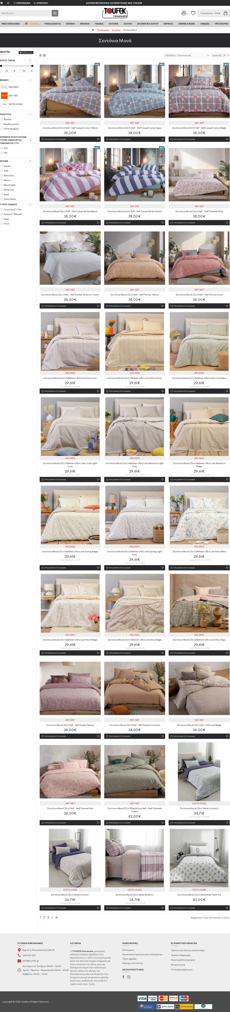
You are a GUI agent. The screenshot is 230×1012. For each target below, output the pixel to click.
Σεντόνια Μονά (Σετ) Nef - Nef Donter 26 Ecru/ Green (70, 296)
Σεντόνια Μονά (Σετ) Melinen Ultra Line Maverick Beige (199, 465)
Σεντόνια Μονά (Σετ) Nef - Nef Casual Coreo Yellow (70, 128)
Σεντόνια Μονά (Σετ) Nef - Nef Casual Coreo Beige (199, 128)
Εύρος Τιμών (7, 60)
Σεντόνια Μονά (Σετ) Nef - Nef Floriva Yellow (134, 296)
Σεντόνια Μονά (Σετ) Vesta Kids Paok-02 (199, 900)
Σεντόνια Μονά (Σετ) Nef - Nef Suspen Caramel (134, 729)
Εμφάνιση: (218, 55)
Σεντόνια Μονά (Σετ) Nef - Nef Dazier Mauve (70, 729)
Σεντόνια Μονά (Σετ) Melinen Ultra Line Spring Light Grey (134, 556)
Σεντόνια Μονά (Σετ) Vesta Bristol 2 (135, 900)
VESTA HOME (199, 808)
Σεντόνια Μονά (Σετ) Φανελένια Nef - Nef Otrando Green (134, 814)
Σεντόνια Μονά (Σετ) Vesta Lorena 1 (70, 900)
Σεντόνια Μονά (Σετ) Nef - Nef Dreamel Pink (199, 212)
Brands (4, 80)
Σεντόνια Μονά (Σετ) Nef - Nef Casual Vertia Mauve (70, 212)
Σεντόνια (116, 30)
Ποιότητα (5, 114)
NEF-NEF (70, 123)
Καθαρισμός (27, 53)
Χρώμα (4, 161)
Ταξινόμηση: (178, 55)
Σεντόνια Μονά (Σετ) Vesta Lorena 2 (199, 813)
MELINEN (70, 374)
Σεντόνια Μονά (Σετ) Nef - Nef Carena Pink (70, 813)
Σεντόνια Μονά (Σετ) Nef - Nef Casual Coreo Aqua (134, 128)
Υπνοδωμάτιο (103, 30)
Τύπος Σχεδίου (8, 204)
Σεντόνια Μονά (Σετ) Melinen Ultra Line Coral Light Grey (70, 467)
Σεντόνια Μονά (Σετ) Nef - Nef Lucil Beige (199, 729)
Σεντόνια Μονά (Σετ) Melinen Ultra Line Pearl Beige (70, 643)
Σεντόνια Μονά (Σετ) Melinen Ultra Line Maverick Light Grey (135, 467)
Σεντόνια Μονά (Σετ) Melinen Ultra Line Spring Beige (70, 554)
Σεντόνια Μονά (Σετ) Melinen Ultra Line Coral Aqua (199, 379)
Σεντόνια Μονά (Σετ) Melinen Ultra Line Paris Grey (70, 379)
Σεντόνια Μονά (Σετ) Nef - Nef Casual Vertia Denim (135, 212)
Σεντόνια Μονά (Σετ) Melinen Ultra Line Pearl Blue (199, 554)
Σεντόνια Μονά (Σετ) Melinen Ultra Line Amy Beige (134, 643)
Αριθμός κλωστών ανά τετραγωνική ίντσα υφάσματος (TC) (13, 140)
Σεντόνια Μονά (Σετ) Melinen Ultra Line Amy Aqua (199, 643)
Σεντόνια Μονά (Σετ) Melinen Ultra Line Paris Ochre (134, 379)
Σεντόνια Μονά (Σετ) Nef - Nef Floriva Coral (199, 296)
